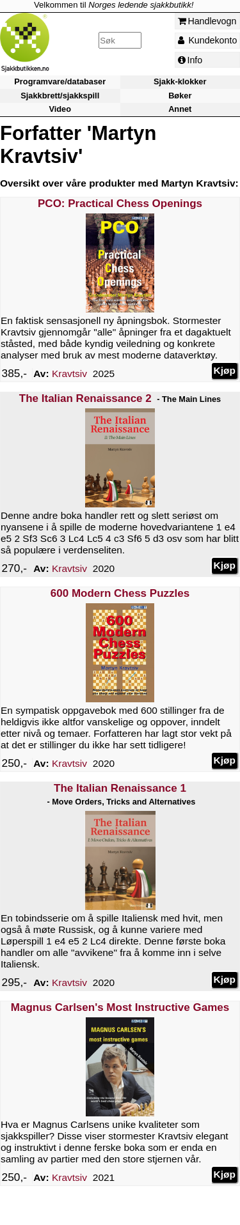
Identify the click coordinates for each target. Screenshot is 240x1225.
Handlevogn (207, 21)
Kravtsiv (69, 373)
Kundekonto (207, 40)
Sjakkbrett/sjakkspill (59, 95)
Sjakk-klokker (180, 82)
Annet (179, 109)
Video (60, 109)
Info (190, 60)
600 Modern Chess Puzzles (120, 593)
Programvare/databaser (60, 82)
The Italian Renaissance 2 (85, 398)
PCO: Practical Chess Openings (120, 203)
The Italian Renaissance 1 (120, 788)
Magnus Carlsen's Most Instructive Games (120, 1007)
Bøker (179, 95)
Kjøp (225, 370)
